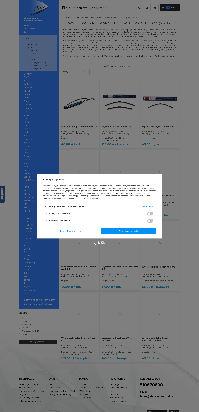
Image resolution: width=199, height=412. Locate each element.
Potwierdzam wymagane (70, 231)
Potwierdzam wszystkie (129, 231)
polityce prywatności (70, 191)
